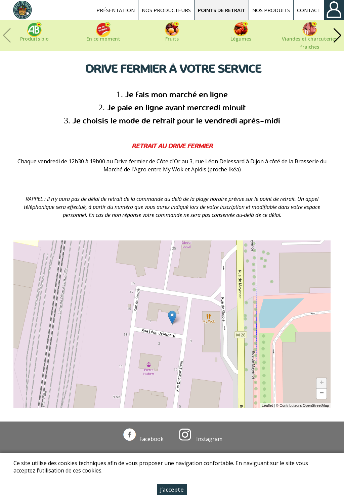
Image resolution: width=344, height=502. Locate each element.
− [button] (321, 394)
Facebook (143, 439)
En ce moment (103, 39)
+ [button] (321, 383)
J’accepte (172, 489)
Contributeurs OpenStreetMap (304, 405)
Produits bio (34, 39)
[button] (337, 35)
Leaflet (267, 405)
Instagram (200, 439)
